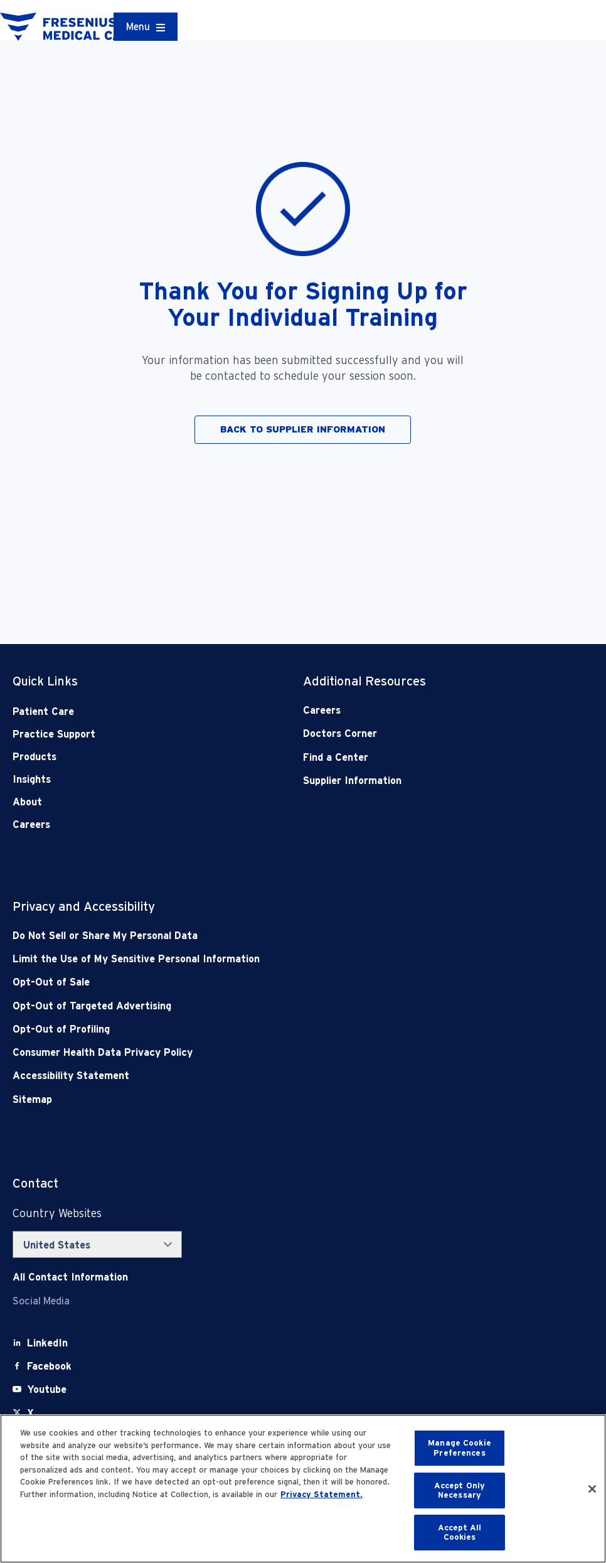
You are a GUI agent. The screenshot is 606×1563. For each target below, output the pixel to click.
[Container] (146, 27)
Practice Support (54, 734)
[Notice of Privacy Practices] (245, 958)
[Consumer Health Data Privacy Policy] (245, 1052)
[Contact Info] (70, 1277)
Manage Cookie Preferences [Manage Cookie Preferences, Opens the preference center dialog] (459, 1448)
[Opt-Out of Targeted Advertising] (245, 1005)
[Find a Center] (419, 757)
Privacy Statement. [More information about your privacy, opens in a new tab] (321, 1494)
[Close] (592, 1489)
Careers (31, 824)
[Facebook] (49, 1366)
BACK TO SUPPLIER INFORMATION (302, 429)
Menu (138, 27)
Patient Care (43, 711)
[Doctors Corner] (419, 733)
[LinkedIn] (47, 1343)
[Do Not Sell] (245, 935)
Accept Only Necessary (459, 1490)
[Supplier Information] (419, 780)
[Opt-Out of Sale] (245, 982)
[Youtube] (46, 1389)
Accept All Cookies (459, 1532)
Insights (32, 779)
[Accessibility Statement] (245, 1075)
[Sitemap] (245, 1099)
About (27, 802)
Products (34, 757)
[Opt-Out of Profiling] (245, 1029)
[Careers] (419, 710)
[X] (30, 1413)
